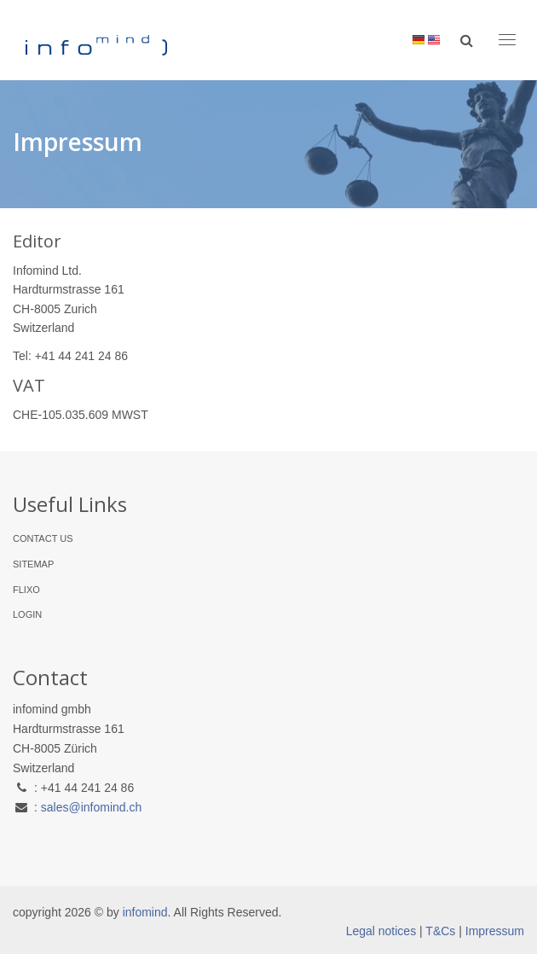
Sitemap (33, 564)
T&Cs (440, 931)
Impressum (494, 931)
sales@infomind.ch (91, 807)
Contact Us (43, 538)
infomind (145, 912)
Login (27, 614)
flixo (26, 590)
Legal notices (381, 931)
